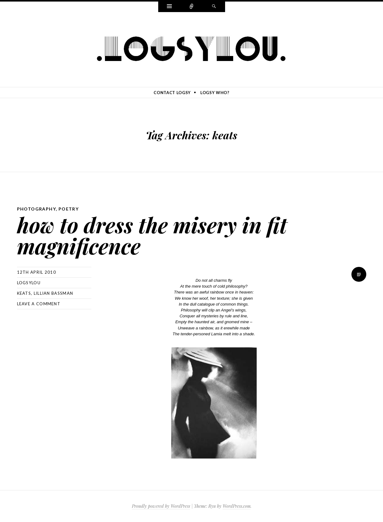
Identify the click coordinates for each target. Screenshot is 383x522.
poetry (69, 208)
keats (24, 293)
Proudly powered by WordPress (161, 506)
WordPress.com (236, 506)
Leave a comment (39, 303)
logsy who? (214, 92)
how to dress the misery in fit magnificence (152, 235)
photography (36, 208)
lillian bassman (53, 293)
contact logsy (172, 92)
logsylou (29, 282)
